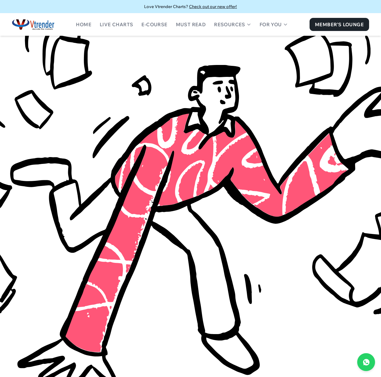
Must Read (191, 24)
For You (274, 24)
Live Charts (116, 24)
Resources (232, 24)
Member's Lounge (339, 24)
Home (83, 24)
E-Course (154, 24)
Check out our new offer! (213, 6)
